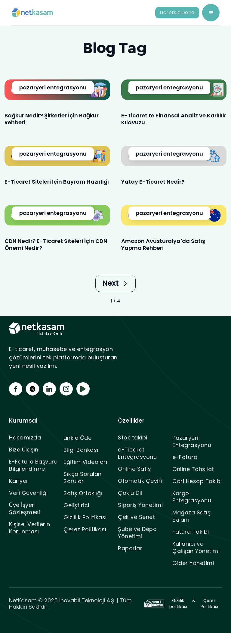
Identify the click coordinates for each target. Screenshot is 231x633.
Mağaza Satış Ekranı (191, 516)
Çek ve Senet (136, 517)
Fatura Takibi (190, 531)
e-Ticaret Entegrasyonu (137, 453)
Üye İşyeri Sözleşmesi (24, 508)
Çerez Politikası (84, 529)
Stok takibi (132, 437)
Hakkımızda (25, 437)
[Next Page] (115, 283)
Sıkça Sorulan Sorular (82, 477)
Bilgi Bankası (80, 450)
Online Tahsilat (193, 469)
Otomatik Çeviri (140, 481)
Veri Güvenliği (28, 493)
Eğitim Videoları (85, 462)
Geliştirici (76, 505)
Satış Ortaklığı (82, 493)
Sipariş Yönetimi (140, 505)
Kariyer (19, 481)
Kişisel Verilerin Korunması (29, 527)
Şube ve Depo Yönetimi (137, 532)
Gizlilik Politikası (85, 517)
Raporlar (130, 548)
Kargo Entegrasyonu (191, 496)
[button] (211, 12)
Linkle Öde (77, 438)
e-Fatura (184, 457)
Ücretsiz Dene (177, 12)
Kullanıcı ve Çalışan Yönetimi (196, 547)
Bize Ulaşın (23, 449)
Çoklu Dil (130, 493)
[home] (32, 13)
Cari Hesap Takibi (197, 481)
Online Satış (134, 469)
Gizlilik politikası (178, 603)
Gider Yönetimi (193, 563)
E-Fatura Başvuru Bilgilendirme (33, 465)
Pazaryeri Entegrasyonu (191, 441)
